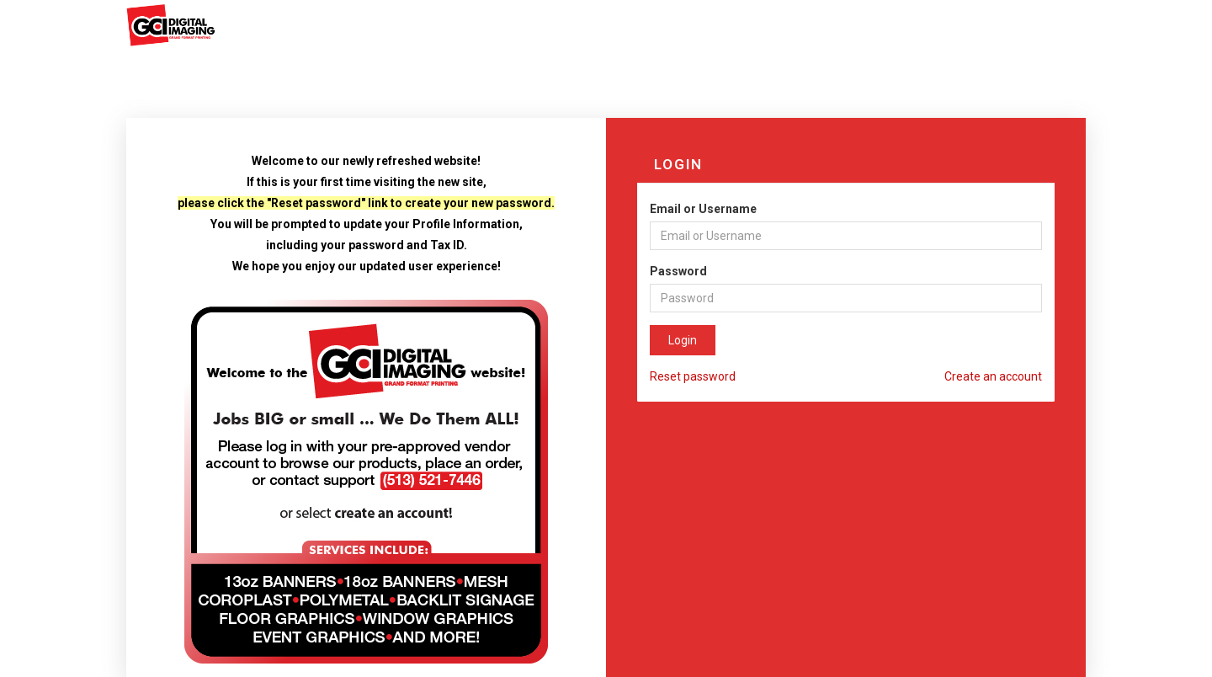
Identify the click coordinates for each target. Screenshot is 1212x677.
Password (678, 271)
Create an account (993, 376)
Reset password (693, 376)
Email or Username (703, 209)
